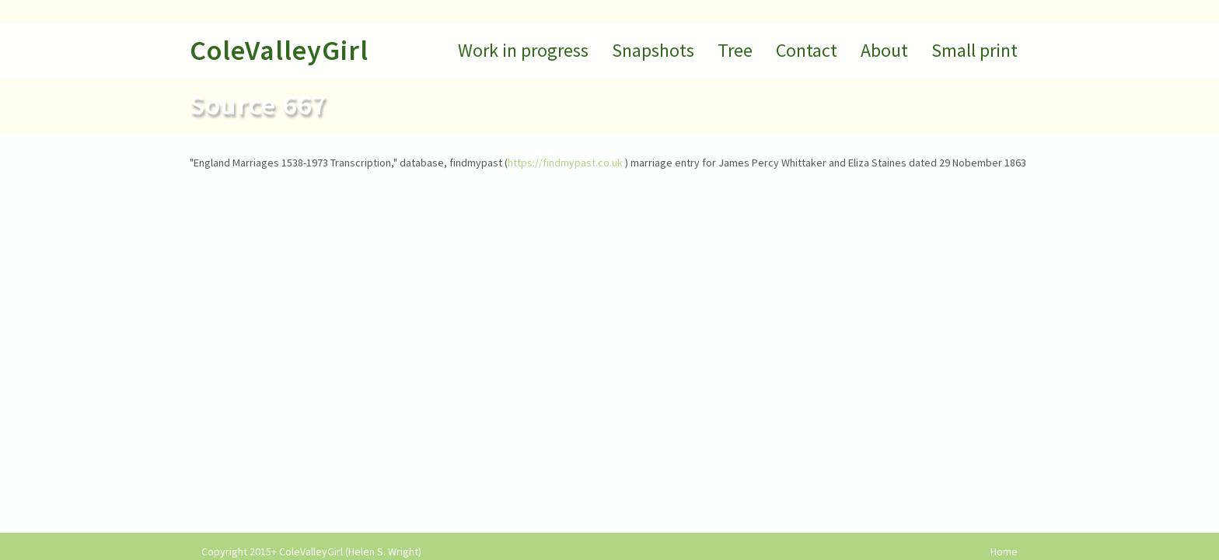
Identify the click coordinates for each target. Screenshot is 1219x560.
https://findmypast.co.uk (565, 163)
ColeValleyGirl (279, 50)
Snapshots (653, 50)
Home (1004, 552)
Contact (806, 50)
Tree (735, 50)
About (884, 50)
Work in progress (523, 50)
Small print (974, 50)
